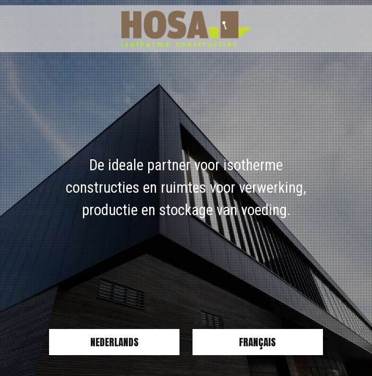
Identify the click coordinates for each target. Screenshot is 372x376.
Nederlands (114, 341)
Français (257, 341)
